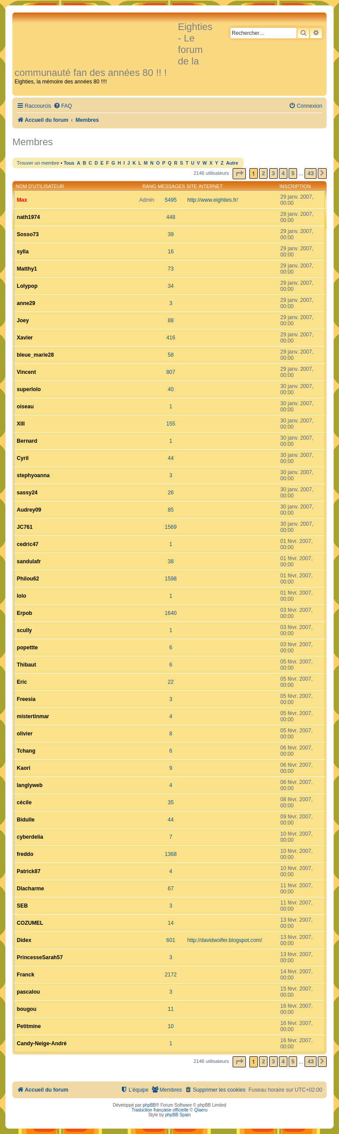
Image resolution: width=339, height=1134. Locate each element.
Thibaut (26, 665)
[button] (239, 173)
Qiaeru (200, 1110)
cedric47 (27, 544)
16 (170, 252)
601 (170, 940)
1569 (171, 527)
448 (170, 217)
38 (170, 561)
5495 (171, 200)
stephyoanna (33, 475)
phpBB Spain (178, 1114)
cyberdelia (30, 837)
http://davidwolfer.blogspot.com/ (224, 940)
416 (170, 338)
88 (170, 320)
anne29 (26, 303)
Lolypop (27, 286)
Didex (24, 940)
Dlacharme (30, 888)
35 (170, 802)
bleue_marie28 (35, 355)
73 (170, 269)
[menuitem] (62, 106)
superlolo (29, 389)
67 (170, 888)
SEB (22, 906)
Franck (25, 975)
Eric (22, 682)
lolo (21, 596)
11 (170, 1009)
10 (170, 1026)
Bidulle (25, 820)
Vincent (26, 372)
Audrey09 (29, 510)
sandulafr (29, 561)
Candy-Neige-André (42, 1043)
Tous (69, 163)
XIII (21, 424)
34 (170, 286)
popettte (27, 647)
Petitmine (29, 1026)
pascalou (28, 992)
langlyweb (29, 785)
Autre (232, 163)
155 (170, 424)
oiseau (25, 406)
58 (170, 355)
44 (170, 458)
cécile (24, 802)
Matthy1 (27, 269)
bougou (26, 1009)
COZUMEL (30, 923)
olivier (25, 734)
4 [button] (283, 173)
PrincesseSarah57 (40, 957)
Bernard (27, 441)
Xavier (25, 338)
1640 (171, 613)
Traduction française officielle (160, 1110)
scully (24, 630)
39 (170, 234)
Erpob (24, 613)
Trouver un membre (38, 163)
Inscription (295, 186)
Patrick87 (29, 871)
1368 (171, 854)
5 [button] (292, 173)
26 (170, 493)
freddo (25, 854)
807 (170, 372)
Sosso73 (28, 234)
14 (170, 923)
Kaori (23, 768)
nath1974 (28, 217)
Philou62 (28, 579)
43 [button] (310, 173)
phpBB (149, 1105)
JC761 (25, 527)
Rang (150, 186)
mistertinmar (33, 716)
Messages (171, 186)
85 (170, 510)
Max (22, 200)
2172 (171, 975)
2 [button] (263, 173)
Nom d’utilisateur (40, 186)
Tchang (26, 751)
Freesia (26, 699)
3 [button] (273, 173)
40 (170, 389)
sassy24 (27, 493)
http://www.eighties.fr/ (212, 200)
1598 (171, 579)
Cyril (23, 458)
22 (170, 682)
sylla (23, 252)
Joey (23, 320)
